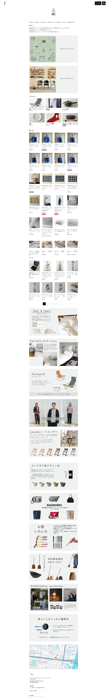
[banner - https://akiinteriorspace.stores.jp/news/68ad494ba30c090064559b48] (53, 49)
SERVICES (50, 22)
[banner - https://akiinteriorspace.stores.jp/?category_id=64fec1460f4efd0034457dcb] (53, 506)
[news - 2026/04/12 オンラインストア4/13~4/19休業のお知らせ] (53, 32)
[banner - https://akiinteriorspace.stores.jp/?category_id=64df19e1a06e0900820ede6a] (53, 567)
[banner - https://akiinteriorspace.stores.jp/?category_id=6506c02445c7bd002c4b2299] (53, 382)
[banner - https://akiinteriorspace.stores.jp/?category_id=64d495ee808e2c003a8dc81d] (53, 443)
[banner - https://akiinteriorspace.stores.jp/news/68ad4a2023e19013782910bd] (53, 79)
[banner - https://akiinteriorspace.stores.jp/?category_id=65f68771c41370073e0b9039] (53, 322)
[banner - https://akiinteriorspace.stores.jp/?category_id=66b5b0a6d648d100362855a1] (53, 597)
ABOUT (36, 22)
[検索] (3, 3)
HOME (31, 22)
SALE (64, 22)
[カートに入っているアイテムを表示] (104, 3)
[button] (98, 3)
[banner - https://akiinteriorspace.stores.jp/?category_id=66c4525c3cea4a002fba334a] (53, 352)
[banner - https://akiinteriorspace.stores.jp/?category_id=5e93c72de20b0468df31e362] (53, 412)
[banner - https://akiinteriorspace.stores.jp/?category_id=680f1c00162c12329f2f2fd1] (53, 628)
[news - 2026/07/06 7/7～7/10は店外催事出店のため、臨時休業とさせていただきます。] (53, 28)
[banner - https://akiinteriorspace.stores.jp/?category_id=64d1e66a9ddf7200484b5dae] (53, 537)
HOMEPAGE (70, 22)
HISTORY (43, 22)
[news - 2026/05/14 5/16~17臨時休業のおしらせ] (53, 30)
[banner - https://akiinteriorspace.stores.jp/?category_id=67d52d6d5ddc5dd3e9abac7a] (53, 476)
